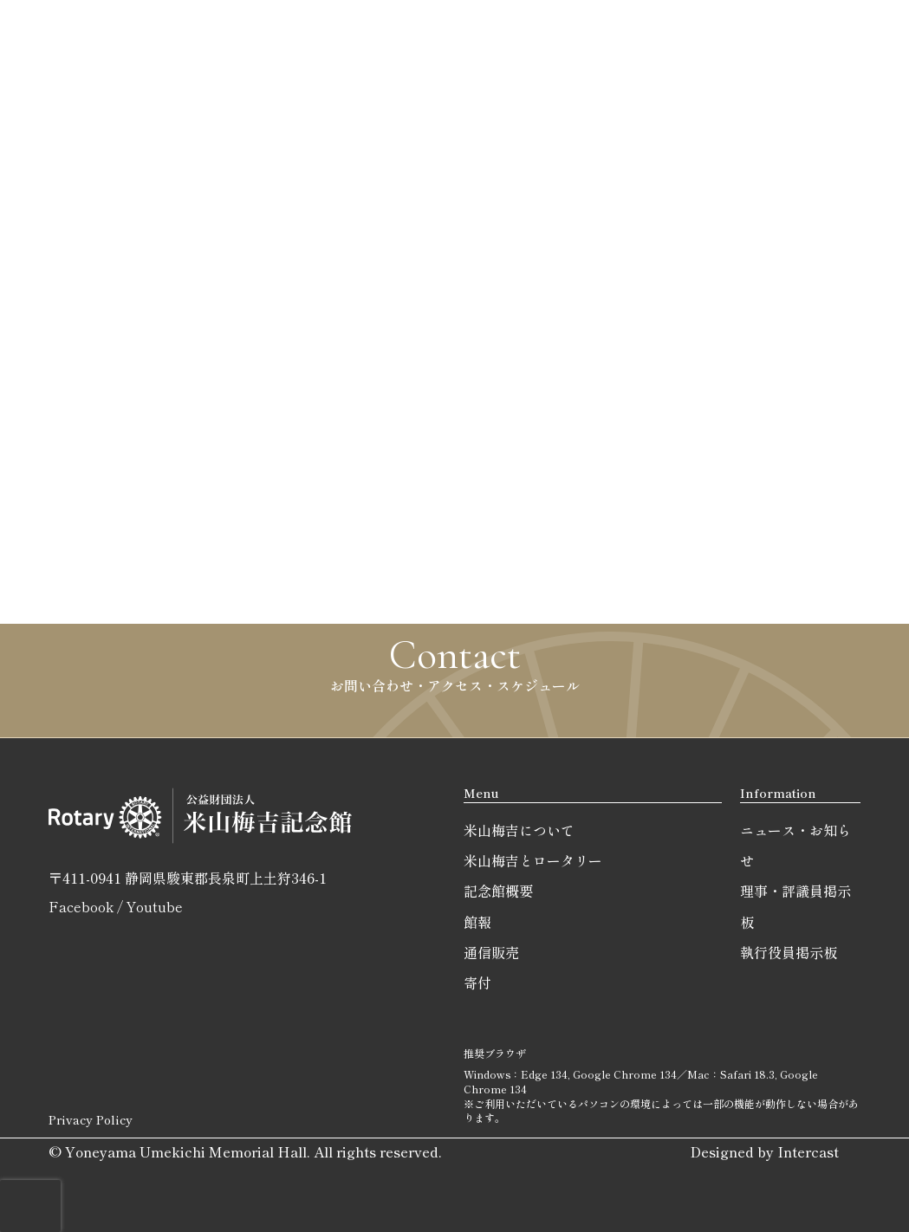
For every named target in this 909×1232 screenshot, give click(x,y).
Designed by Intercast (764, 1151)
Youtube (154, 906)
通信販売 (491, 952)
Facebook (81, 906)
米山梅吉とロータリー (533, 860)
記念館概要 (498, 890)
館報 (477, 921)
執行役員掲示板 (788, 952)
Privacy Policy (91, 1119)
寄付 (477, 982)
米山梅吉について (519, 830)
